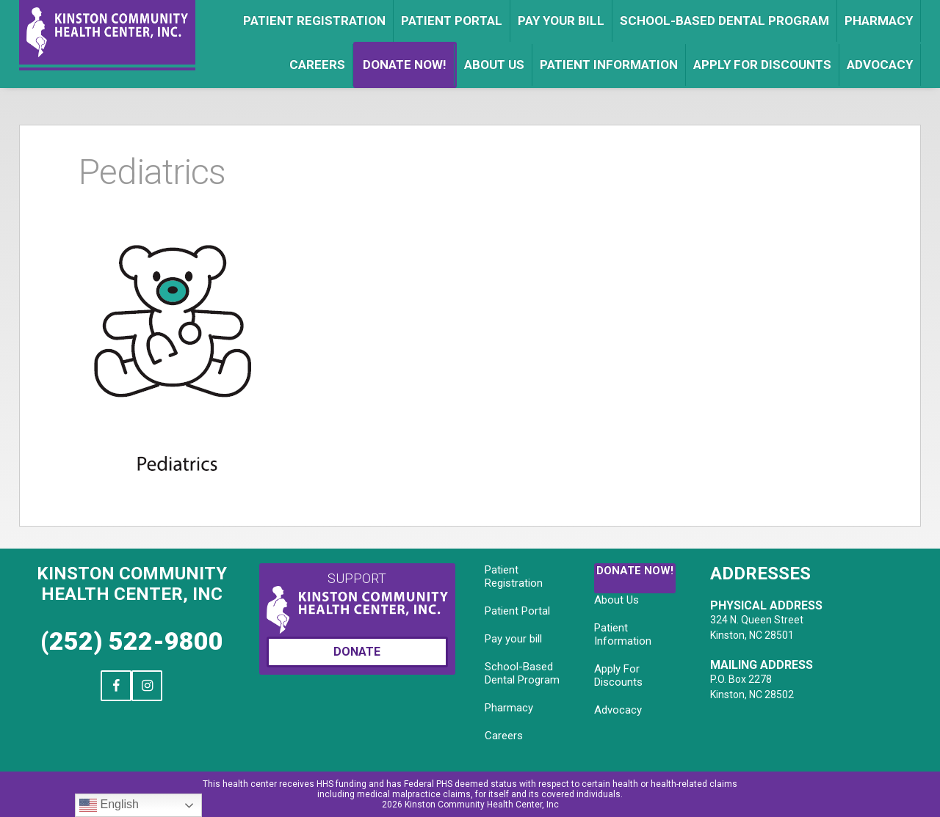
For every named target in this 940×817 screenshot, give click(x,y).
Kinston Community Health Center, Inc (132, 583)
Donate (356, 652)
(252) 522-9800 (131, 641)
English (109, 805)
